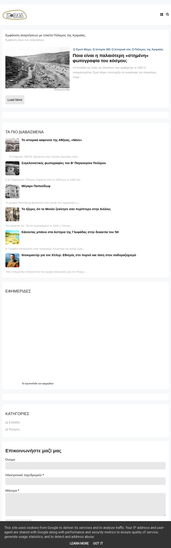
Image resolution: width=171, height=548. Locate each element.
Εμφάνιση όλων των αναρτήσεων (24, 40)
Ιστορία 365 (101, 49)
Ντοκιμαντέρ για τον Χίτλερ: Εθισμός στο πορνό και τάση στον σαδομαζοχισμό (79, 255)
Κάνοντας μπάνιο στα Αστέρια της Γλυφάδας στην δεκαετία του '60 (70, 232)
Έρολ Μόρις (82, 49)
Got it (98, 543)
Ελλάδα (14, 422)
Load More (15, 100)
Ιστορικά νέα (121, 49)
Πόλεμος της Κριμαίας (147, 49)
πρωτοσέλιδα (31, 383)
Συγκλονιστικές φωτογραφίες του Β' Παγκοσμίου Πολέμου (64, 163)
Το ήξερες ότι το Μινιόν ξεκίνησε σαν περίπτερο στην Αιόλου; (66, 209)
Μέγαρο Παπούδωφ (36, 186)
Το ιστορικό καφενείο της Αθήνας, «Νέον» (52, 140)
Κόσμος (14, 429)
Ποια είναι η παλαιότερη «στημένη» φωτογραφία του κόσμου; (111, 58)
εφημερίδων (48, 383)
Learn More (79, 543)
